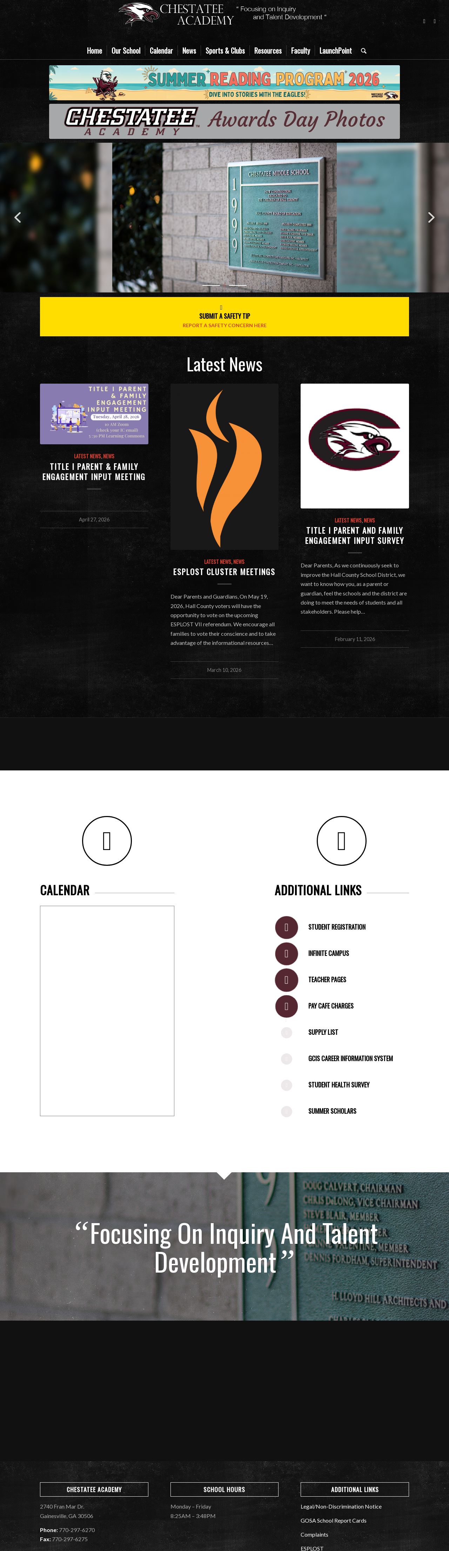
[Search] (361, 50)
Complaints (314, 1534)
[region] (224, 217)
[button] (17, 217)
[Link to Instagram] (434, 21)
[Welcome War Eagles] (224, 121)
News (108, 456)
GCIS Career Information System (350, 1058)
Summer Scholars (332, 1110)
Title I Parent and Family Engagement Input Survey (354, 535)
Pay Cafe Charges (331, 1005)
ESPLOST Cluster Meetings (224, 571)
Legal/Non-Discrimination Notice (341, 1506)
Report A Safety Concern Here (225, 325)
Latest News (87, 456)
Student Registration (337, 926)
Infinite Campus (328, 953)
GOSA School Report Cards (334, 1520)
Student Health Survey (338, 1084)
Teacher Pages (327, 979)
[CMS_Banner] (224, 21)
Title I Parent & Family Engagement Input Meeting (94, 471)
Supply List (323, 1032)
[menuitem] (94, 50)
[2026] (224, 82)
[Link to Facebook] (424, 21)
